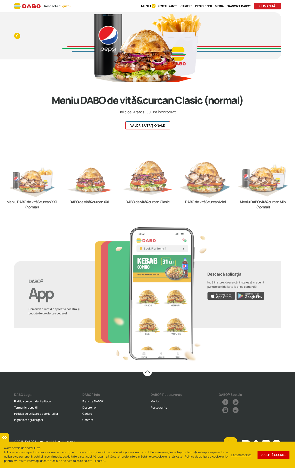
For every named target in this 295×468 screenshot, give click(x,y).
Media (219, 6)
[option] (32, 193)
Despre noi (203, 6)
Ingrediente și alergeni (28, 420)
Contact (87, 420)
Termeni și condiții (25, 407)
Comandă (267, 6)
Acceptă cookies (273, 455)
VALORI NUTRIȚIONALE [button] (147, 125)
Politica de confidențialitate (32, 401)
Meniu (155, 401)
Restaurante (167, 6)
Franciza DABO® (239, 6)
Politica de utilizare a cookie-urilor (36, 414)
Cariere (186, 6)
